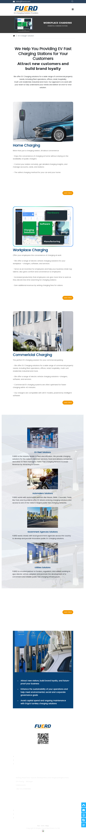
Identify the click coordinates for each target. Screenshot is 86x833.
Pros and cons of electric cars (26, 814)
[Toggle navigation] (72, 9)
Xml (42, 826)
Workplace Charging (30, 250)
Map (47, 826)
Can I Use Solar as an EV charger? (28, 810)
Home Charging (26, 145)
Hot (38, 826)
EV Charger (19, 756)
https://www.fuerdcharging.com (28, 796)
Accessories (19, 764)
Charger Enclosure (22, 760)
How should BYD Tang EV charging (28, 818)
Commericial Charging (32, 355)
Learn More (68, 193)
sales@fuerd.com (23, 1)
